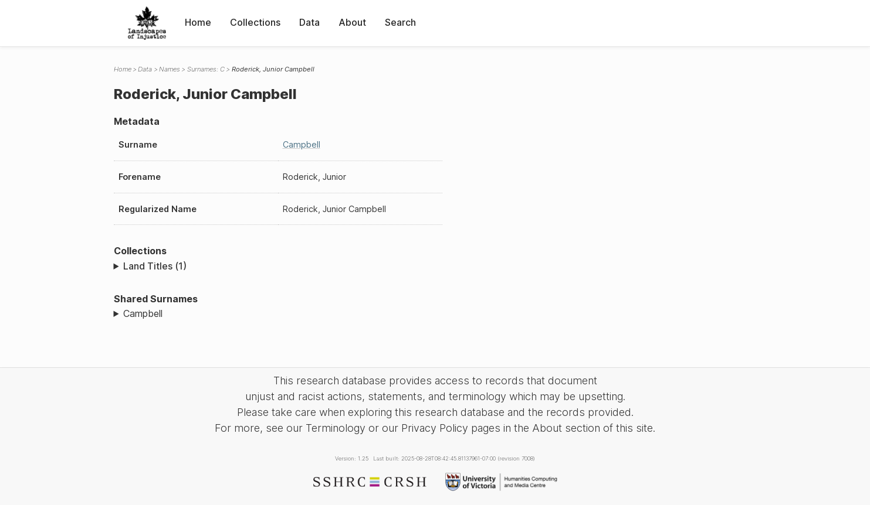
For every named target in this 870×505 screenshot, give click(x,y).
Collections (255, 22)
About (352, 22)
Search (400, 22)
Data (309, 22)
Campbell (301, 144)
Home (198, 22)
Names (169, 69)
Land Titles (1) (155, 266)
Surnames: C (206, 69)
